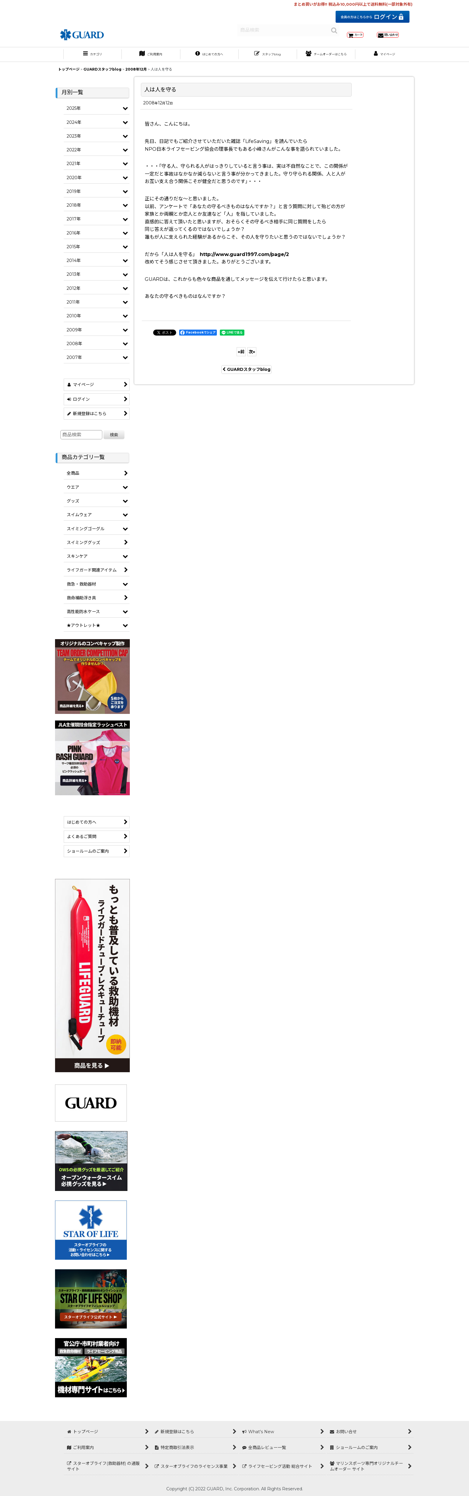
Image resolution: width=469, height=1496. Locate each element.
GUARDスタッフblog (246, 375)
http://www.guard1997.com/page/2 (244, 260)
